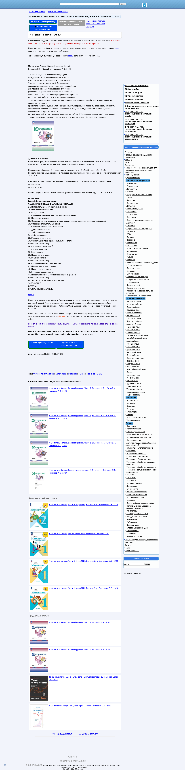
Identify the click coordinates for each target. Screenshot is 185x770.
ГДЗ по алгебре (132, 89)
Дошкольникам (133, 178)
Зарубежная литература (137, 277)
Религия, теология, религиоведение (142, 263)
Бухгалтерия (131, 412)
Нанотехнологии (133, 440)
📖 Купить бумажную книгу (43, 22)
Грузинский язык (133, 384)
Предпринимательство (136, 417)
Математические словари (137, 103)
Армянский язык (133, 324)
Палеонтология (133, 268)
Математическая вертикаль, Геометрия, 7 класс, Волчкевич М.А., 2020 (80, 706)
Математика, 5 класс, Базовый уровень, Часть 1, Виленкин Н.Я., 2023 (79, 622)
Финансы (130, 409)
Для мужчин (131, 519)
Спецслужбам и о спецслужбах (140, 503)
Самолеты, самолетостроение (139, 448)
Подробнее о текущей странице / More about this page (95, 24)
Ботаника (130, 226)
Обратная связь (132, 551)
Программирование (135, 497)
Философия (131, 246)
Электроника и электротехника (139, 434)
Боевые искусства (134, 536)
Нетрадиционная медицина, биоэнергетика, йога (138, 507)
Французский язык (134, 304)
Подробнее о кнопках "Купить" (46, 35)
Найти (127, 548)
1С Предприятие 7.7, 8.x (137, 514)
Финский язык (132, 378)
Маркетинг (131, 403)
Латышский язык (133, 352)
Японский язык (132, 367)
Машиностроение (134, 483)
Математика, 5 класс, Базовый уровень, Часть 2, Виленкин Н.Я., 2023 (79, 650)
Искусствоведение (134, 209)
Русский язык (132, 186)
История (130, 237)
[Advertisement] (99, 79)
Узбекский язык (133, 330)
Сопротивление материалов (138, 296)
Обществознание (134, 265)
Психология (131, 243)
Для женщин (131, 486)
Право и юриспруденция (137, 248)
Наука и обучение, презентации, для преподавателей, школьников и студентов (141, 170)
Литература (131, 189)
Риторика (130, 231)
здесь (117, 48)
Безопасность (132, 531)
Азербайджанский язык (136, 338)
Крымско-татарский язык (137, 335)
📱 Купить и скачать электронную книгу (43, 27)
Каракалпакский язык (135, 392)
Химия (129, 197)
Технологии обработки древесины (141, 467)
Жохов (82, 374)
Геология (130, 475)
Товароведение (133, 420)
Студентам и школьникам (137, 280)
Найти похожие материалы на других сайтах (71, 23)
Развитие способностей (136, 492)
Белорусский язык (134, 321)
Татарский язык (133, 327)
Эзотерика (131, 426)
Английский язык (133, 301)
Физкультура (131, 254)
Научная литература (135, 288)
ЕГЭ (127, 162)
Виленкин (72, 374)
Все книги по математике (136, 86)
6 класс (100, 374)
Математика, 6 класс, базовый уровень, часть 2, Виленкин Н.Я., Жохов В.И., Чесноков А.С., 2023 (82, 471)
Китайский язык (133, 375)
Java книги (131, 480)
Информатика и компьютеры (139, 195)
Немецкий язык (133, 310)
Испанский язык (133, 307)
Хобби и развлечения (135, 432)
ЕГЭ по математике (134, 99)
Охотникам (131, 451)
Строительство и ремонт (137, 456)
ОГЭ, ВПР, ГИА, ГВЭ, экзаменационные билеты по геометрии (138, 121)
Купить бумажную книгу (42, 343)
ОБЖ (128, 234)
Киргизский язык (133, 386)
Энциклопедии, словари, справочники (141, 540)
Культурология (132, 282)
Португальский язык (135, 358)
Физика (129, 192)
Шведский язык (133, 364)
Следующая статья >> (88, 734)
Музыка (129, 257)
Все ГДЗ (128, 160)
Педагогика (131, 217)
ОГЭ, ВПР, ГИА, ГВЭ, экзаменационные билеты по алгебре (138, 114)
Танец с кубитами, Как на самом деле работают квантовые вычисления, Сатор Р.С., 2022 (83, 678)
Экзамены (129, 165)
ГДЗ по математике (134, 96)
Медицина (130, 500)
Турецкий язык (132, 344)
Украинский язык (133, 318)
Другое (128, 545)
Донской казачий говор (136, 369)
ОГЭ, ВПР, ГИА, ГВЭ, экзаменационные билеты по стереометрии (138, 137)
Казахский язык (133, 347)
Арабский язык (132, 341)
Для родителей (133, 285)
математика (61, 374)
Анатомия (130, 223)
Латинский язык (133, 316)
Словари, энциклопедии (137, 528)
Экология (130, 260)
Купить (31, 295)
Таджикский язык (133, 395)
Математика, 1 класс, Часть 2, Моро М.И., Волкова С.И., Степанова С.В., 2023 (83, 561)
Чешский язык (132, 361)
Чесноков (91, 374)
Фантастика (131, 511)
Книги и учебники (132, 175)
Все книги (129, 542)
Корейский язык (133, 333)
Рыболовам (131, 522)
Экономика (131, 406)
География (131, 271)
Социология (131, 214)
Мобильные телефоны (136, 454)
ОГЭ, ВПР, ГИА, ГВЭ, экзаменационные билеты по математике (138, 129)
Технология (131, 212)
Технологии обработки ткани (138, 459)
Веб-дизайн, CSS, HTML (137, 517)
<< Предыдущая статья (61, 734)
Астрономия (131, 251)
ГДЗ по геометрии (133, 93)
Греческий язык (133, 350)
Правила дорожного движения (139, 220)
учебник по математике (43, 374)
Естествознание (133, 274)
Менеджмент (132, 401)
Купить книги (132, 489)
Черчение (130, 240)
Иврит (129, 372)
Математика (131, 183)
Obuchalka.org (34, 765)
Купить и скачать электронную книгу (69, 344)
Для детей (130, 206)
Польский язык (132, 355)
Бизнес (129, 415)
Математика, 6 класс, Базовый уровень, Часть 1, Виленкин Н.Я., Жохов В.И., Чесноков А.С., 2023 (82, 417)
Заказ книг (131, 478)
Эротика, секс (132, 525)
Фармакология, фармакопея (138, 437)
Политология (132, 203)
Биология (130, 200)
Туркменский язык (134, 389)
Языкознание (132, 381)
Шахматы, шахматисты (136, 495)
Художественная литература (139, 229)
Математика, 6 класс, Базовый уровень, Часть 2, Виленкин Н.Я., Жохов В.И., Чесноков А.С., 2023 (82, 389)
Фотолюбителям (133, 429)
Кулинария (131, 534)
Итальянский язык (134, 313)
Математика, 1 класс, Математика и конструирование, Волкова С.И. (79, 534)
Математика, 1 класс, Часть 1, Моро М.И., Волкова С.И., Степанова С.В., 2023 (83, 588)
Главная (128, 152)
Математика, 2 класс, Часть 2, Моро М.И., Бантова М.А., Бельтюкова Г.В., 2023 (83, 505)
